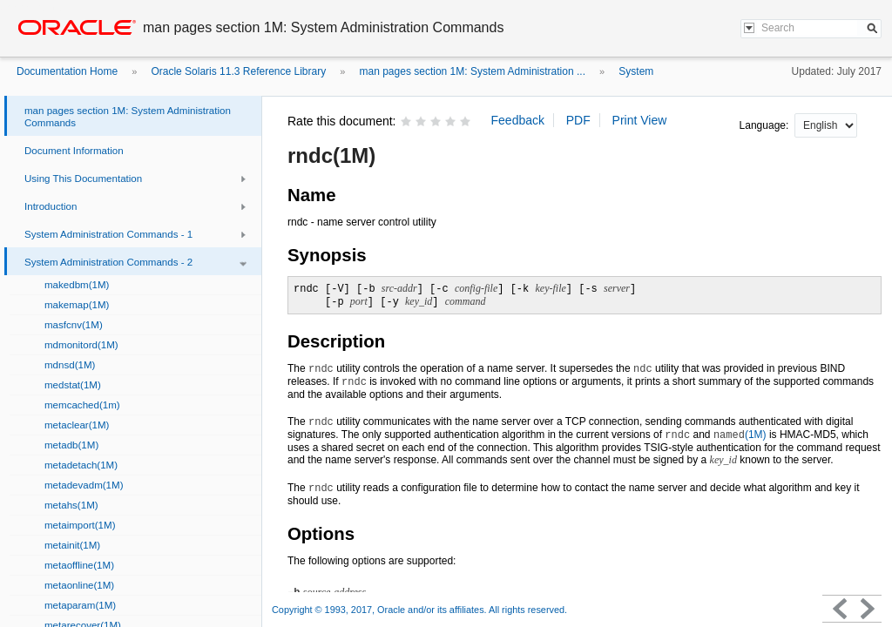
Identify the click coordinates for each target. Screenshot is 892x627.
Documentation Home (67, 71)
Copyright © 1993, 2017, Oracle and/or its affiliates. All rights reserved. (419, 609)
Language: (766, 125)
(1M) (740, 434)
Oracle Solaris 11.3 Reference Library (238, 71)
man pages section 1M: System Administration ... (472, 71)
